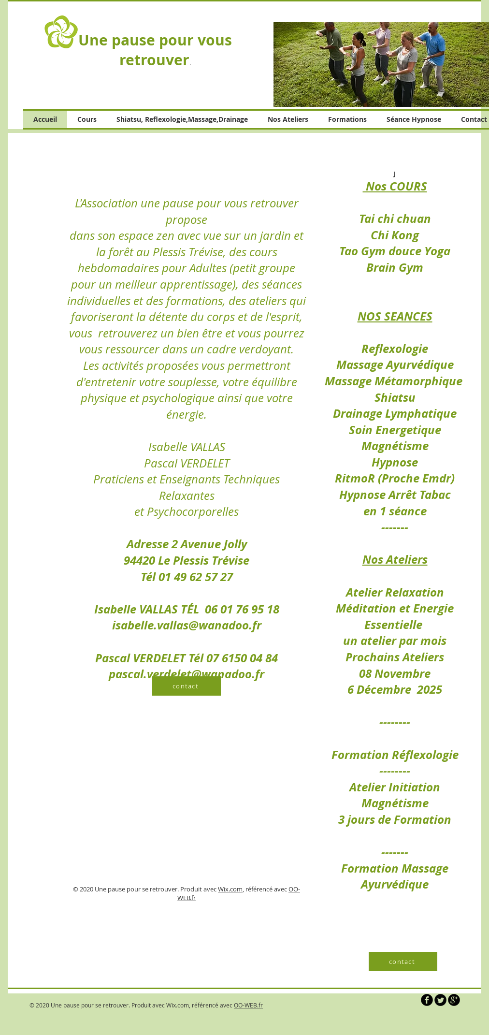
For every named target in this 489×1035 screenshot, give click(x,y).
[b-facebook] (427, 1000)
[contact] (186, 686)
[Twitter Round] (440, 1000)
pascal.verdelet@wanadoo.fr (186, 674)
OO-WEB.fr (248, 1005)
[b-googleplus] (454, 1000)
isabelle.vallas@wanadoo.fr (186, 625)
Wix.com (230, 889)
